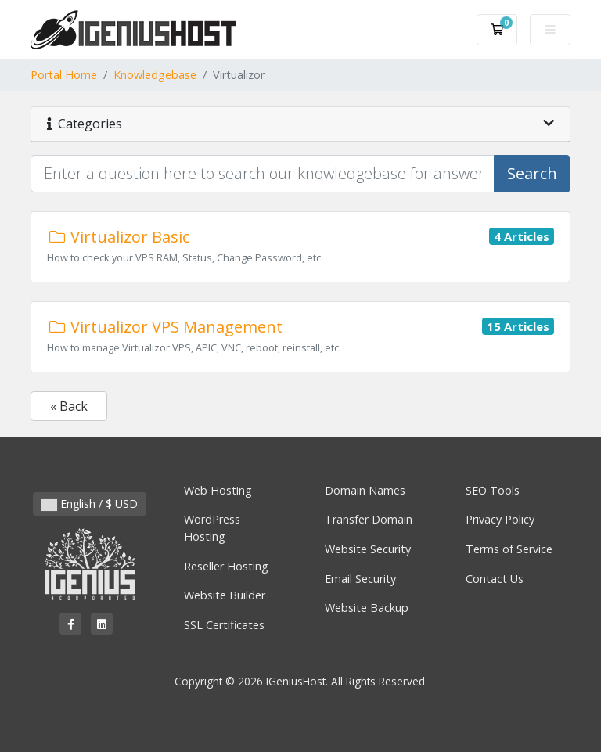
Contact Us (495, 578)
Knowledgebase (154, 74)
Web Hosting (218, 490)
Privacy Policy (500, 519)
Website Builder (224, 595)
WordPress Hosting (212, 528)
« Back (69, 406)
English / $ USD (89, 503)
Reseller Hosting (226, 566)
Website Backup (366, 607)
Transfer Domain (368, 519)
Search (532, 173)
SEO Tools (493, 490)
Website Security (368, 549)
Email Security (360, 578)
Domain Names (365, 490)
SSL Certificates (224, 624)
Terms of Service (509, 549)
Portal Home (64, 74)
